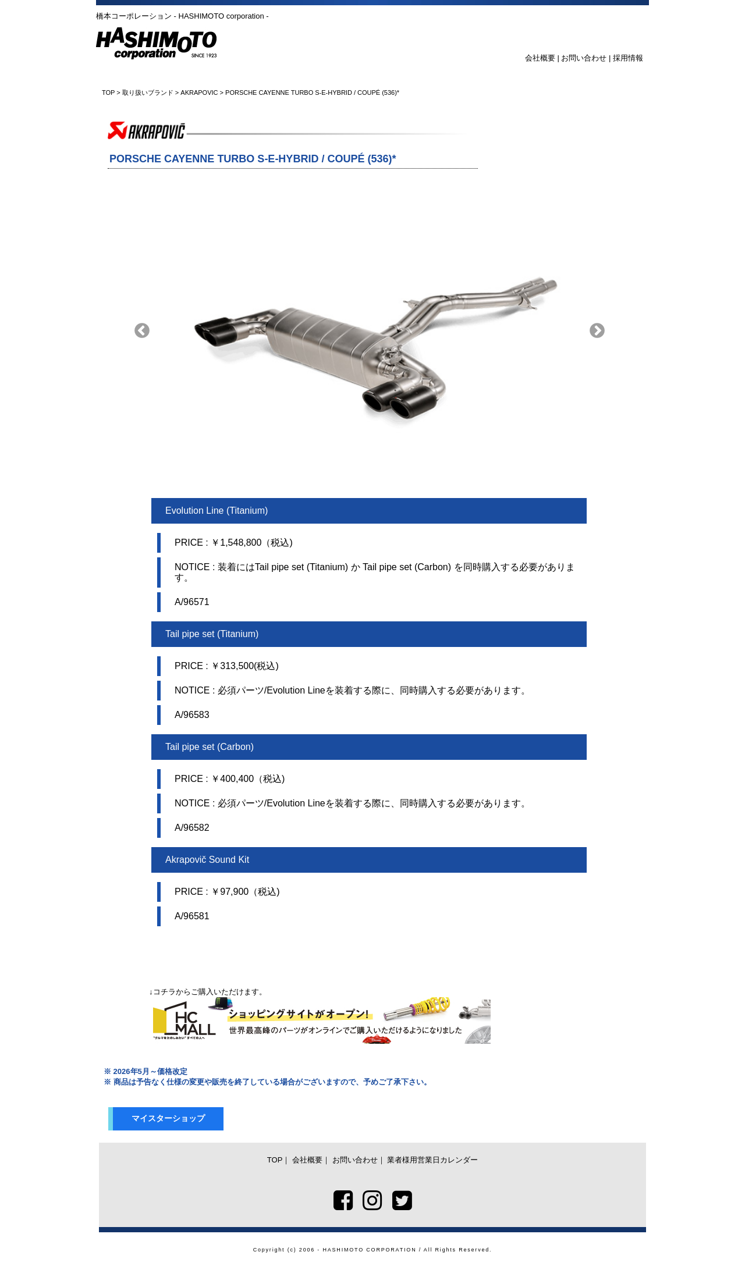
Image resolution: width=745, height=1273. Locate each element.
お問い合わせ (583, 58)
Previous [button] (142, 331)
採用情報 (628, 58)
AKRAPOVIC (199, 92)
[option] (369, 331)
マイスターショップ (168, 1118)
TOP (108, 92)
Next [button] (597, 331)
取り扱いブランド (147, 92)
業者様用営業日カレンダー (432, 1159)
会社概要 (540, 58)
